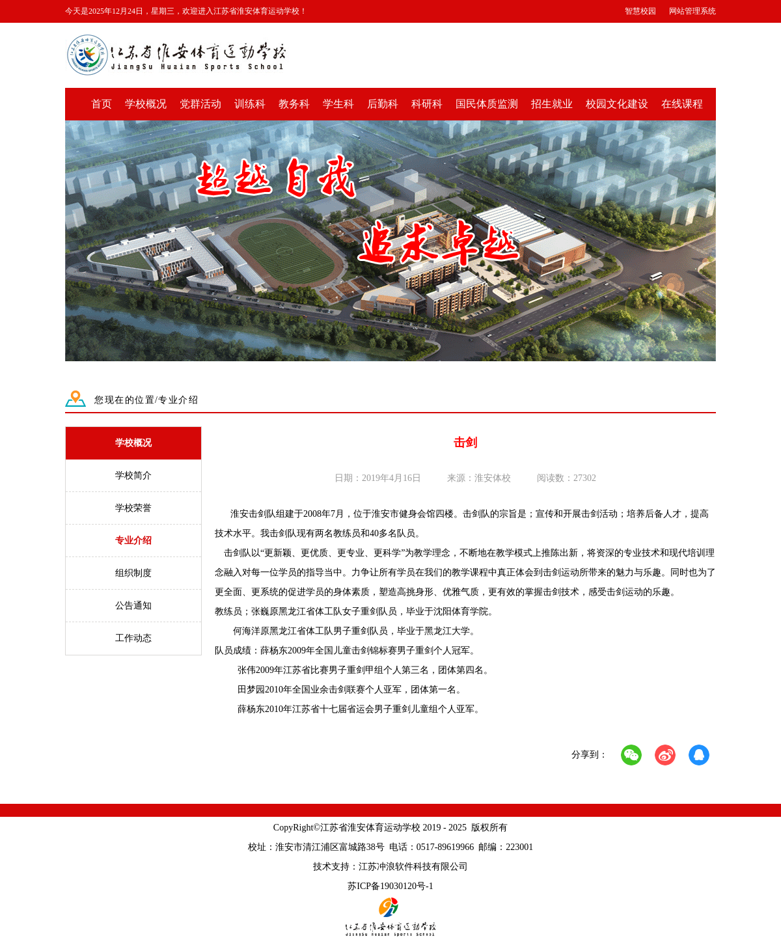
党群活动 (200, 103)
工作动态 (133, 638)
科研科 (427, 103)
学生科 (338, 103)
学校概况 (146, 103)
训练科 (250, 103)
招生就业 (552, 103)
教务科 (294, 103)
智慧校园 (640, 11)
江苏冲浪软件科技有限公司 (413, 867)
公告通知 (133, 606)
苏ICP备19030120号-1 (390, 886)
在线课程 (682, 103)
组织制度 (133, 573)
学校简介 (133, 475)
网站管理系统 (692, 11)
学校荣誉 (133, 508)
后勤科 (382, 103)
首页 (101, 103)
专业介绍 (133, 540)
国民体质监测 (487, 103)
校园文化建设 (617, 103)
